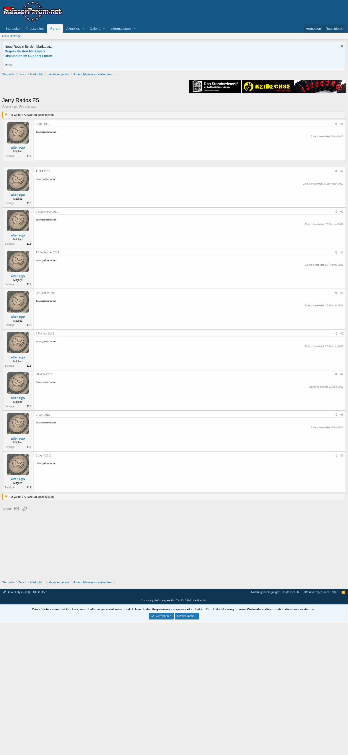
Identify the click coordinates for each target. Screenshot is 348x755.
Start (335, 725)
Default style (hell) (16, 725)
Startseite (13, 28)
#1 (341, 187)
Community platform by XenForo (174, 733)
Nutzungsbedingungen (265, 725)
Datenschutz (291, 725)
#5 (341, 426)
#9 (341, 588)
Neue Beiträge (11, 35)
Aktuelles (73, 28)
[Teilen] (336, 187)
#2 (341, 304)
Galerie (95, 28)
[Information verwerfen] (341, 46)
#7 (341, 507)
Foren (55, 28)
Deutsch (40, 725)
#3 (341, 344)
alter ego (11, 170)
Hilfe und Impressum (316, 725)
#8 (341, 547)
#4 (341, 385)
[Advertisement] (174, 103)
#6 (341, 466)
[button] (83, 28)
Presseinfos (35, 28)
